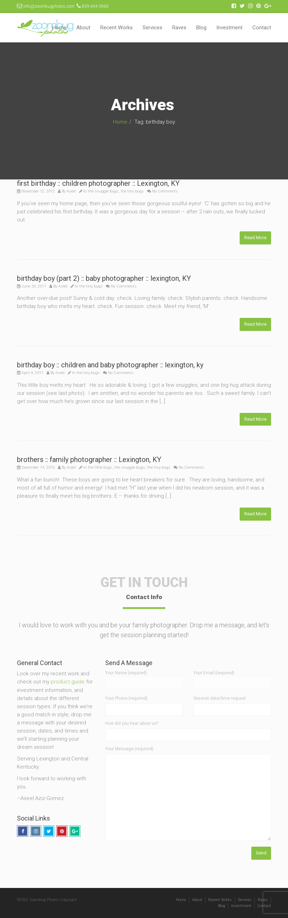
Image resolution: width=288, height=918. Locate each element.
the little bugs (100, 467)
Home (59, 27)
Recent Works (116, 27)
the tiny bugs (132, 191)
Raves (179, 27)
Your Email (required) (232, 677)
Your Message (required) (129, 748)
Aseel (71, 191)
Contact (261, 27)
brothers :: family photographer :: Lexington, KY (89, 459)
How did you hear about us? (131, 723)
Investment (229, 27)
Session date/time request (219, 698)
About (83, 27)
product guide (68, 682)
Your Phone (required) (126, 698)
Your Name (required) (144, 677)
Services (152, 27)
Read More (255, 237)
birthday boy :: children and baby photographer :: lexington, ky (110, 365)
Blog (201, 27)
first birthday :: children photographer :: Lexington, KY (98, 183)
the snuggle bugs (103, 191)
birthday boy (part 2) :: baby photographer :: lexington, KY (104, 278)
